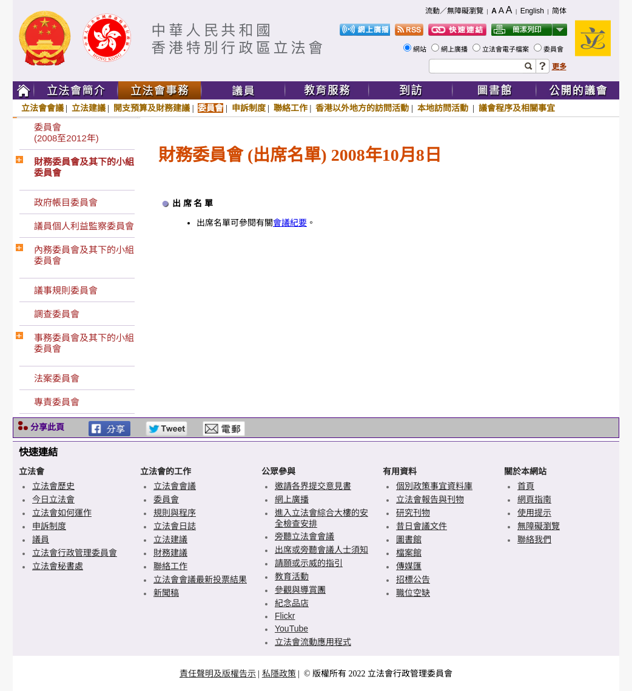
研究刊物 (413, 512)
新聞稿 (166, 593)
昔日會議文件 (421, 526)
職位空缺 (413, 593)
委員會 (554, 49)
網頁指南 (534, 499)
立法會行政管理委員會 (74, 553)
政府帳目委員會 (66, 202)
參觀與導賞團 (300, 590)
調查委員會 (56, 314)
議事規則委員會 (66, 290)
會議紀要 (290, 223)
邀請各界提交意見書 (313, 486)
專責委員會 (56, 402)
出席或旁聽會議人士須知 (321, 549)
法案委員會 (56, 378)
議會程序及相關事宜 (517, 108)
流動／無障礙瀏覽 (454, 11)
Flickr (285, 616)
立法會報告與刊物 (430, 499)
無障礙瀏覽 (538, 526)
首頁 (525, 486)
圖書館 (409, 539)
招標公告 (413, 579)
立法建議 (89, 108)
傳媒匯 (409, 566)
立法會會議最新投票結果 (200, 579)
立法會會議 (42, 108)
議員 (40, 539)
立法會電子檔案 (506, 49)
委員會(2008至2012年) (66, 132)
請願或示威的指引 (309, 563)
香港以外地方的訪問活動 (362, 108)
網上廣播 (455, 49)
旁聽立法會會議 (304, 536)
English (532, 11)
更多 (559, 66)
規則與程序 (174, 512)
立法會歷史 (53, 486)
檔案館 (409, 553)
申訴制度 (249, 108)
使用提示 (534, 512)
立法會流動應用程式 (313, 642)
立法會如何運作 (62, 512)
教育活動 (292, 576)
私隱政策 (279, 673)
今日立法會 (53, 499)
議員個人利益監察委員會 (84, 226)
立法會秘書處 (57, 566)
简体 (559, 11)
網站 (420, 49)
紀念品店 (292, 603)
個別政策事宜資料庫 (434, 486)
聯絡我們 (534, 539)
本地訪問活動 (444, 108)
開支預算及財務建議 (151, 108)
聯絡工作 (291, 108)
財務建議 (170, 553)
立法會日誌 (174, 526)
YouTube (291, 628)
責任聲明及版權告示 (218, 673)
